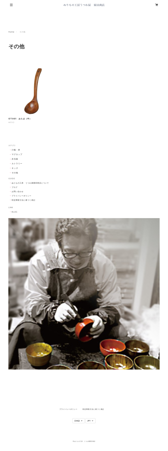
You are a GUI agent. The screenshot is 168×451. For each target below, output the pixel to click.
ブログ (15, 187)
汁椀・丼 (16, 150)
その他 (15, 172)
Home (11, 32)
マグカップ (17, 154)
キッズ (15, 168)
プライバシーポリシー (21, 196)
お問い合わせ (17, 191)
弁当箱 (15, 159)
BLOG (14, 212)
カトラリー (17, 163)
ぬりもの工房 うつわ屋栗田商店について (30, 183)
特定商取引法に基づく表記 (23, 200)
